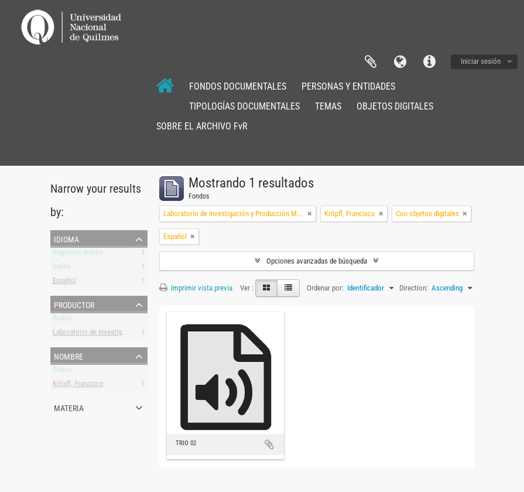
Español (64, 282)
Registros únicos (78, 254)
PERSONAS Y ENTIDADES (348, 86)
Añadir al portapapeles (269, 444)
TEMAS (328, 106)
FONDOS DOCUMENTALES (237, 86)
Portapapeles (370, 62)
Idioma (400, 62)
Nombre (68, 355)
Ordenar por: (325, 287)
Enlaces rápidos (429, 62)
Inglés (61, 268)
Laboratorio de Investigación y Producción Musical (128, 334)
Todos (62, 320)
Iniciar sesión (481, 61)
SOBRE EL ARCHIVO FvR (202, 126)
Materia (69, 407)
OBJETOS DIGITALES (395, 106)
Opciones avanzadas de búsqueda (316, 261)
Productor (74, 304)
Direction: (413, 287)
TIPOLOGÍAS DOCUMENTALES (244, 106)
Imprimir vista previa (195, 287)
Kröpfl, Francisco (78, 385)
